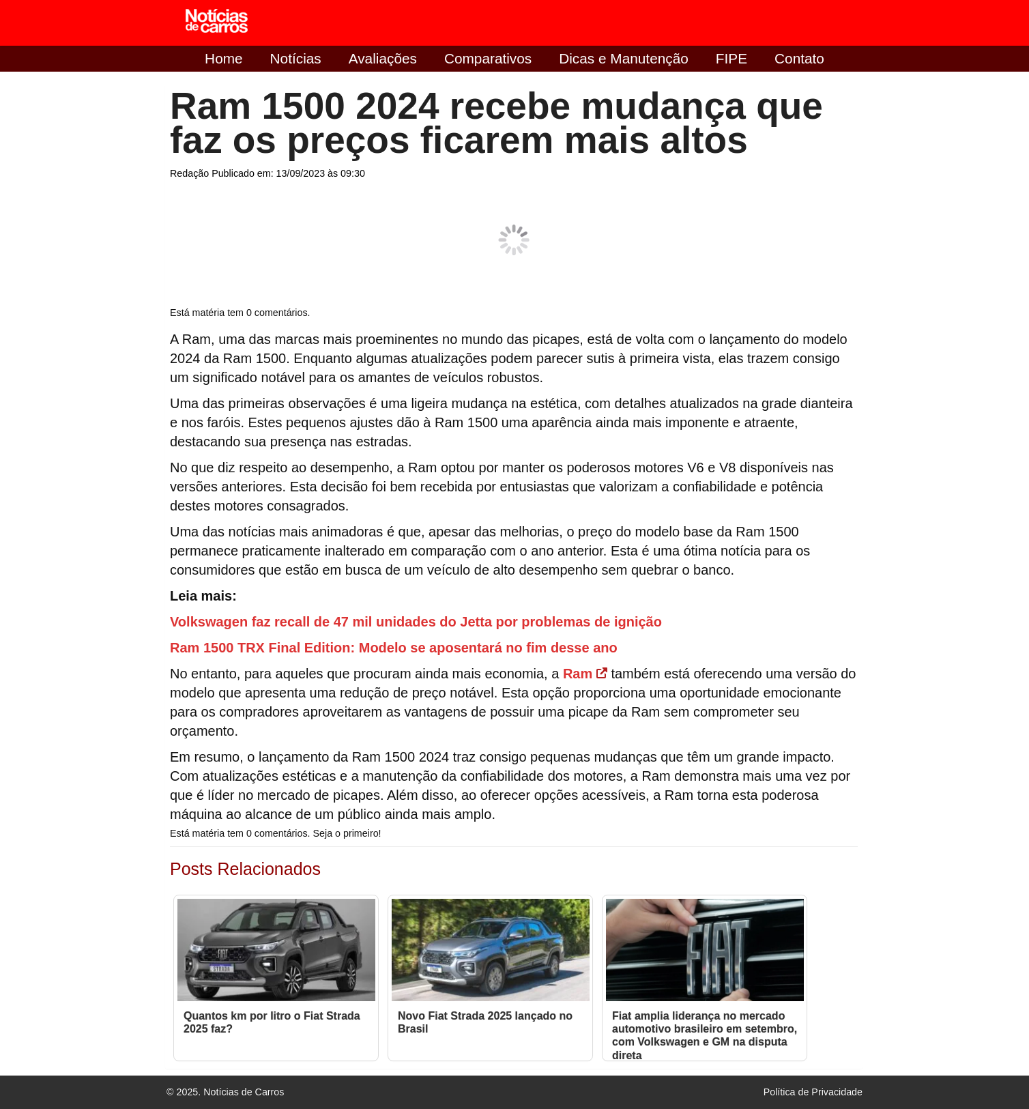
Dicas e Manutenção (624, 58)
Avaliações (383, 58)
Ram (585, 673)
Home (223, 58)
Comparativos (488, 58)
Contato (799, 58)
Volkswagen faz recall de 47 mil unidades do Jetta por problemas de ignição (416, 621)
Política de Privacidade (813, 1091)
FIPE (731, 58)
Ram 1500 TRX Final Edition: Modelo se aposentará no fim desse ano (394, 647)
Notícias (295, 58)
